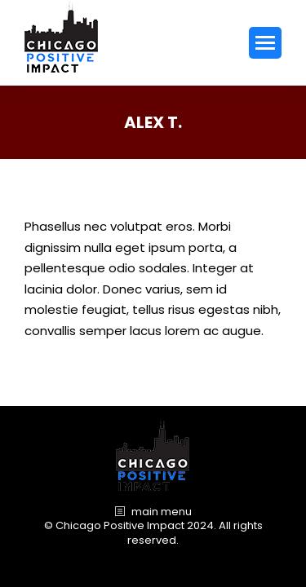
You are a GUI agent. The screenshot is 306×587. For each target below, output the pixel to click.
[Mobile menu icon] (265, 43)
